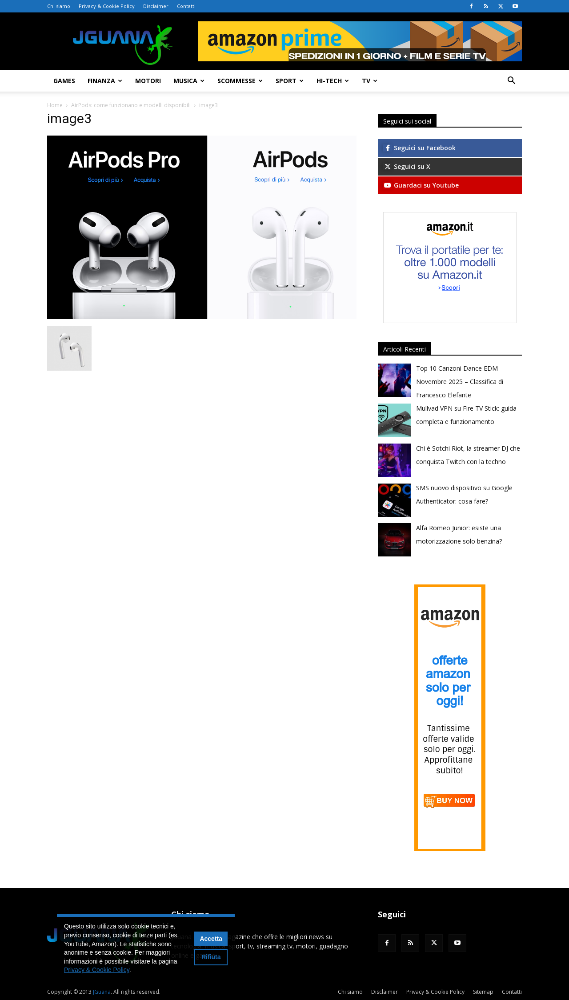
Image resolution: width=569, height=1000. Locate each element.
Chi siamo (58, 6)
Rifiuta (211, 956)
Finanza (105, 80)
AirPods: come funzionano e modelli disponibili (131, 105)
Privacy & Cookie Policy (107, 6)
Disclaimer (155, 6)
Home (55, 105)
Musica (188, 80)
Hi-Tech (333, 80)
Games (64, 80)
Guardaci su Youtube (421, 185)
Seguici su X (406, 166)
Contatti (186, 6)
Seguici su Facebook (419, 148)
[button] (511, 81)
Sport (290, 80)
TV (369, 80)
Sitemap (483, 992)
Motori (148, 80)
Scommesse (240, 80)
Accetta (211, 938)
